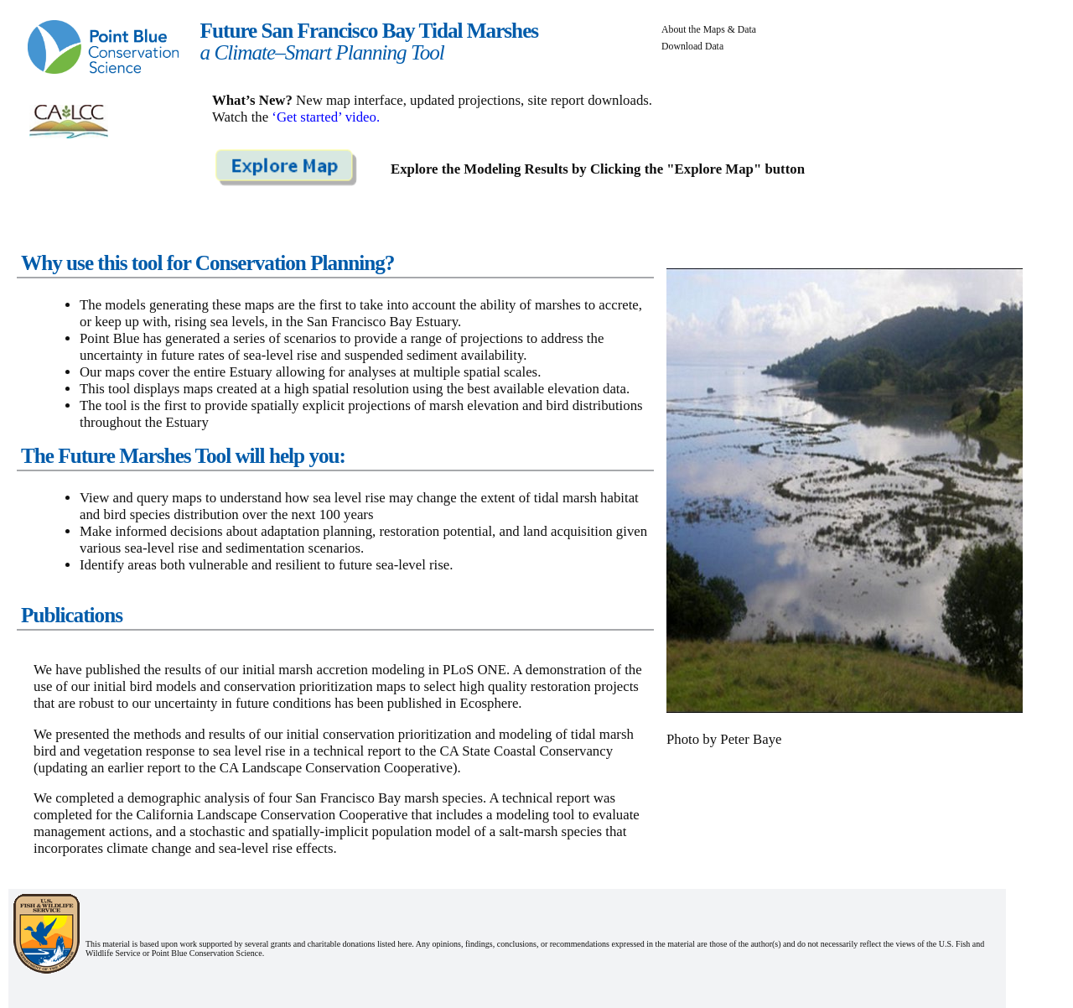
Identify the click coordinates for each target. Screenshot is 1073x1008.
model (453, 831)
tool (563, 815)
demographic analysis (188, 798)
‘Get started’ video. (326, 117)
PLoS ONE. (476, 670)
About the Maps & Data (708, 29)
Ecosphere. (490, 703)
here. (406, 943)
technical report (358, 751)
